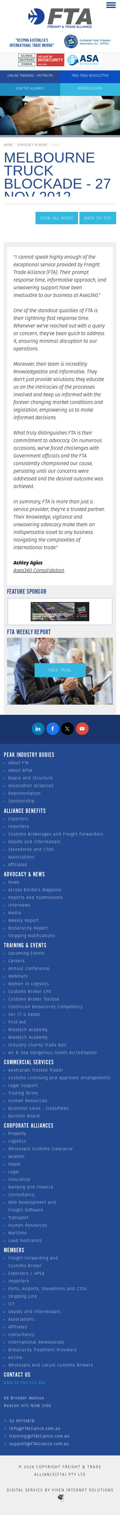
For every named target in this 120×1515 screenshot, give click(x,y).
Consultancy (21, 1195)
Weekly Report (23, 920)
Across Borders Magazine (35, 890)
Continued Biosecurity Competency (45, 1007)
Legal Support (23, 1085)
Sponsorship (21, 801)
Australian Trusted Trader (35, 1070)
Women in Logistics (28, 984)
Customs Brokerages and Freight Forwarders (55, 834)
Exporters (18, 819)
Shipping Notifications (31, 936)
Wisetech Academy (28, 1030)
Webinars (18, 976)
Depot (14, 1164)
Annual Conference (29, 969)
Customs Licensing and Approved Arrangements (59, 1078)
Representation (24, 793)
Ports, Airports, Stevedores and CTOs (47, 1289)
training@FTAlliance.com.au (39, 1436)
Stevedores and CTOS (31, 849)
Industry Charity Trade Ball (37, 1045)
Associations (21, 857)
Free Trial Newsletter (90, 75)
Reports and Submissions (35, 897)
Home (8, 144)
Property (17, 1134)
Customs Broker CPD (30, 991)
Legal (14, 1172)
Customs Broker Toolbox (34, 999)
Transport (18, 1218)
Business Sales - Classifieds (38, 1108)
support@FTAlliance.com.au (39, 1444)
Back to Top (97, 218)
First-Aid (17, 1022)
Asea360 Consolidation (38, 570)
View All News (56, 218)
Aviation (16, 1156)
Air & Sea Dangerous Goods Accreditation (52, 1053)
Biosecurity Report (28, 928)
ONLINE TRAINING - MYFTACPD (30, 75)
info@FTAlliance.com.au (35, 1428)
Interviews (19, 905)
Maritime (17, 1233)
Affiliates (17, 865)
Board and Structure (30, 778)
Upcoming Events (26, 953)
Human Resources (27, 1101)
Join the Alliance (30, 88)
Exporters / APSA (26, 1273)
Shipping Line (22, 1296)
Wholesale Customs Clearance (40, 1149)
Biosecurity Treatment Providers (42, 1350)
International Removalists (36, 1342)
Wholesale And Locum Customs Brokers (50, 1365)
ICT (11, 1304)
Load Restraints (25, 1241)
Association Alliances (30, 786)
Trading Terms (23, 1093)
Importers (18, 826)
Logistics (17, 1141)
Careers (16, 961)
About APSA (20, 770)
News (14, 882)
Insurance (19, 1179)
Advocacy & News (32, 144)
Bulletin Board (24, 1116)
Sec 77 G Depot (24, 1014)
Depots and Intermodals (34, 842)
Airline (15, 1357)
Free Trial (60, 670)
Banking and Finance (30, 1187)
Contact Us (17, 1375)
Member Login (90, 88)
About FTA (18, 763)
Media (14, 913)
